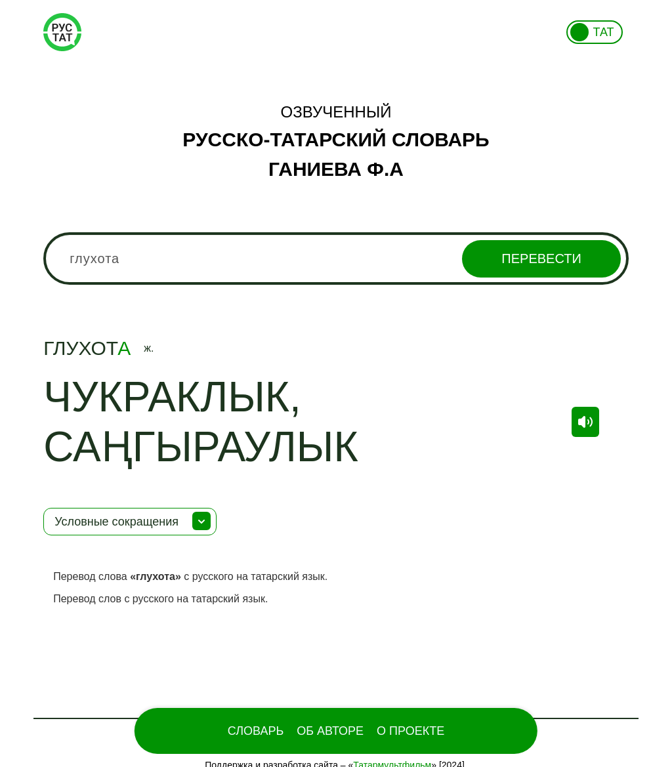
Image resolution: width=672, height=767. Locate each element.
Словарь (256, 730)
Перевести (541, 258)
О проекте (410, 730)
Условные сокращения (116, 521)
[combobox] (336, 258)
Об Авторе (330, 730)
